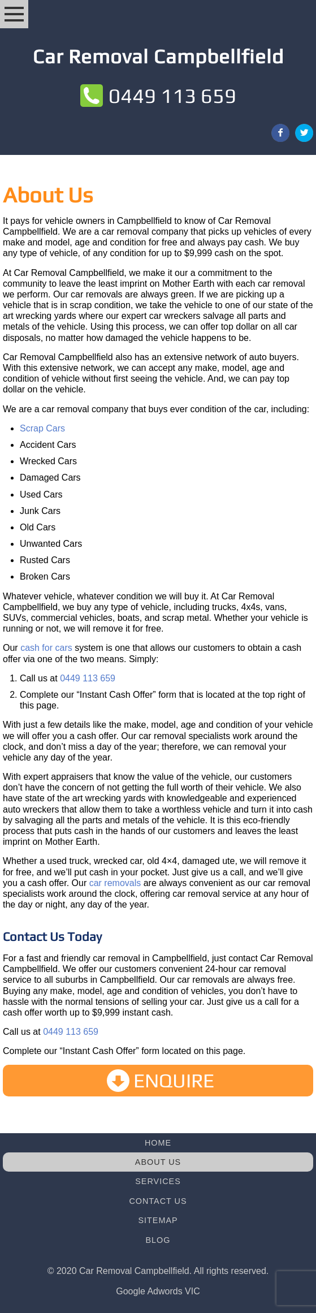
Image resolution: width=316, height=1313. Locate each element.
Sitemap (158, 1220)
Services (158, 1181)
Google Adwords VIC (158, 1291)
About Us (158, 1162)
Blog (158, 1240)
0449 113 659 (172, 95)
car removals (115, 883)
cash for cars (46, 648)
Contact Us (158, 1201)
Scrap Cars (42, 428)
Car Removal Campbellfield (158, 56)
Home (158, 1142)
